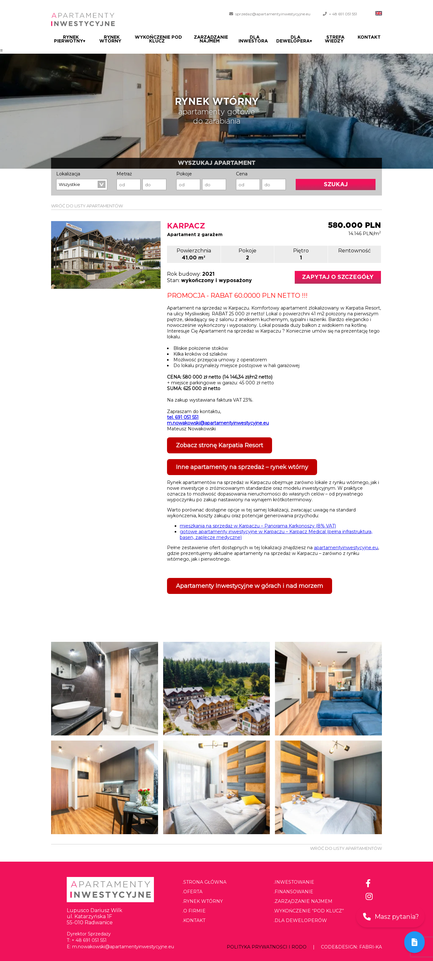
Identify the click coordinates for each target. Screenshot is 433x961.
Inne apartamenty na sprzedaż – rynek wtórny (242, 467)
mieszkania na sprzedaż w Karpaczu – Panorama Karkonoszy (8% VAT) (258, 526)
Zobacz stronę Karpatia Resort (219, 445)
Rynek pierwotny (69, 39)
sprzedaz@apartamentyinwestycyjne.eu (272, 14)
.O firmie (194, 911)
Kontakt (370, 37)
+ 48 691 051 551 (343, 14)
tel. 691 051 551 (183, 417)
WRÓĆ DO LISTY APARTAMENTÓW (87, 205)
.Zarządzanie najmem (303, 901)
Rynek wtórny (110, 39)
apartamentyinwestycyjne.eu (346, 547)
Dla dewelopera (298, 39)
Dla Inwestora (257, 39)
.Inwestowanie (294, 882)
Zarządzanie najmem (212, 39)
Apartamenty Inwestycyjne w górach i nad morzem (249, 585)
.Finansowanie (293, 892)
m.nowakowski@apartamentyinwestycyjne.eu (218, 423)
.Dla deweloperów (300, 920)
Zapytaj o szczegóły (338, 277)
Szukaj (336, 185)
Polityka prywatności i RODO (267, 947)
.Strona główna (204, 882)
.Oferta (192, 892)
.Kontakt (193, 920)
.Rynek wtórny (202, 901)
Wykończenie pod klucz (158, 39)
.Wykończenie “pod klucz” (309, 911)
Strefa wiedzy (337, 39)
